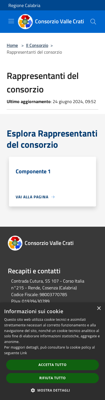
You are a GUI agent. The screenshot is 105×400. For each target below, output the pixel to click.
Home (12, 45)
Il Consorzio (37, 45)
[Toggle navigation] (11, 21)
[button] (52, 390)
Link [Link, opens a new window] (23, 353)
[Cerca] (93, 21)
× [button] (99, 308)
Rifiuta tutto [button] (52, 378)
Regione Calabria (24, 5)
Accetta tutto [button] (52, 364)
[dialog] (52, 351)
